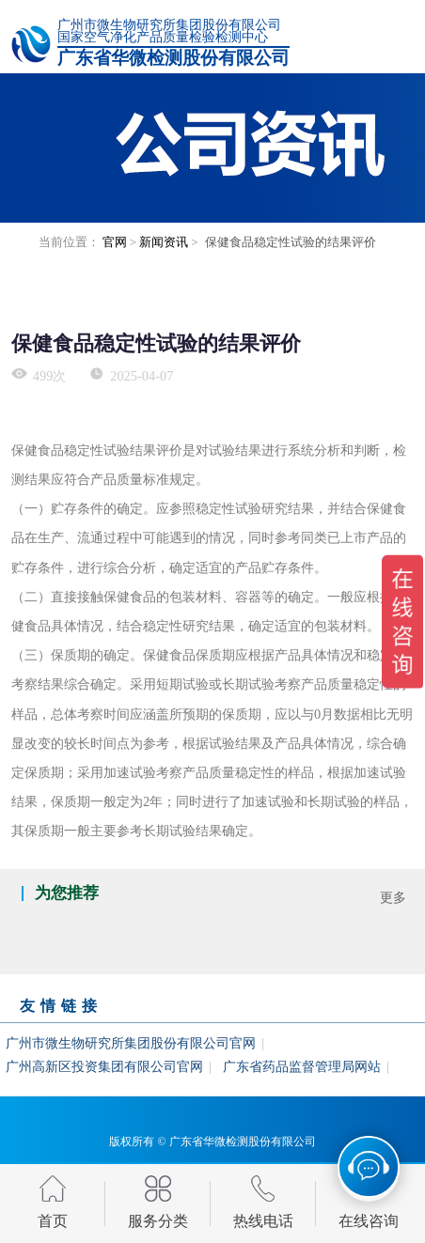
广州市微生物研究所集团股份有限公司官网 (131, 1042)
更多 (393, 897)
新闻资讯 (163, 242)
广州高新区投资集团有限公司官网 (104, 1066)
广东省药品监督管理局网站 (302, 1066)
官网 (114, 242)
